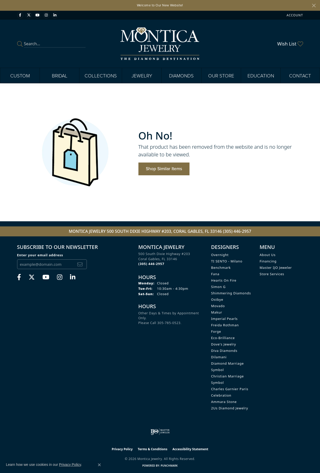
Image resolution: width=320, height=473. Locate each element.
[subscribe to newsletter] (80, 264)
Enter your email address (40, 255)
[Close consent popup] (99, 464)
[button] (294, 15)
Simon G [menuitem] (218, 286)
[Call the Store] (151, 263)
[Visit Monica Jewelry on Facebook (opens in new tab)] (20, 15)
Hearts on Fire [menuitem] (223, 280)
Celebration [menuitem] (221, 395)
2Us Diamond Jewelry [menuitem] (229, 408)
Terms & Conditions (152, 449)
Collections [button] (101, 75)
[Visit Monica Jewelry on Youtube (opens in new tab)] (37, 15)
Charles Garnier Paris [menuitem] (229, 389)
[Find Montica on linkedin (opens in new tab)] (55, 15)
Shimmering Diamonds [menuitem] (231, 293)
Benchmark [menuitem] (221, 267)
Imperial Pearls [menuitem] (224, 318)
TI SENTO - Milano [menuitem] (227, 261)
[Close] (314, 5)
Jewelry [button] (142, 75)
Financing (268, 261)
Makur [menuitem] (216, 312)
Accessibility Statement (190, 449)
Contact (300, 75)
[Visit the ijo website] (160, 431)
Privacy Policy (122, 449)
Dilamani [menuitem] (219, 357)
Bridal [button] (59, 75)
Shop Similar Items (164, 168)
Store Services (272, 274)
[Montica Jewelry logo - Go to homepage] (160, 44)
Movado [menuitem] (218, 306)
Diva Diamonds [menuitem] (224, 350)
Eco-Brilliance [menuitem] (223, 338)
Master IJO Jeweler (276, 267)
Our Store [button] (221, 75)
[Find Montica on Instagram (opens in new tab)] (46, 15)
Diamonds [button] (181, 75)
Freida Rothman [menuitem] (225, 325)
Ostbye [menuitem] (217, 299)
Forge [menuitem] (216, 331)
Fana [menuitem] (215, 274)
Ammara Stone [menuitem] (224, 401)
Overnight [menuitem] (220, 254)
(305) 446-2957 (237, 231)
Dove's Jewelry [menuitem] (223, 344)
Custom (20, 75)
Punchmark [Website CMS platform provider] (169, 465)
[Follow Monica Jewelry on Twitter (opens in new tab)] (29, 15)
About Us (268, 254)
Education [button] (260, 75)
